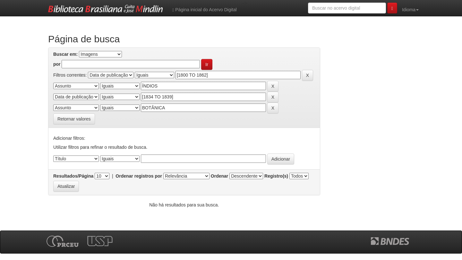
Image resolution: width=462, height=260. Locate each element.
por (57, 64)
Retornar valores (74, 119)
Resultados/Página (73, 176)
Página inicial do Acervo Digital (204, 10)
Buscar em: (65, 54)
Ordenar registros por (139, 176)
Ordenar (219, 176)
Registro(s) (276, 176)
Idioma (410, 9)
